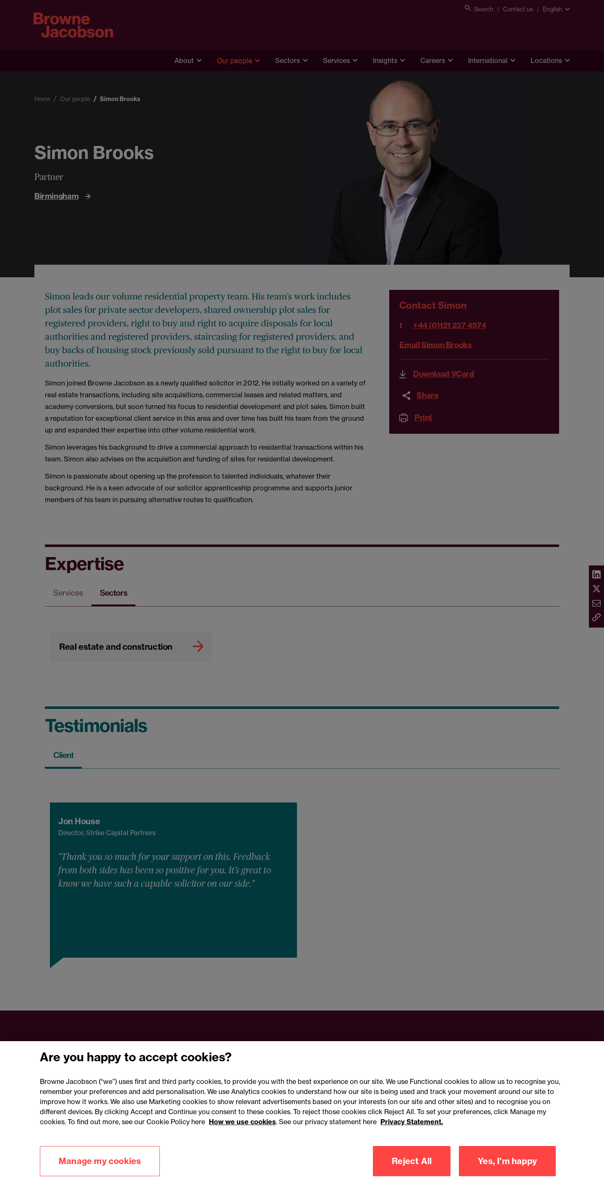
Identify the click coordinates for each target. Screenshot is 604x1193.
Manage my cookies (100, 1175)
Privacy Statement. (411, 1135)
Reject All (412, 1175)
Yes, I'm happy (507, 1175)
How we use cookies (242, 1135)
